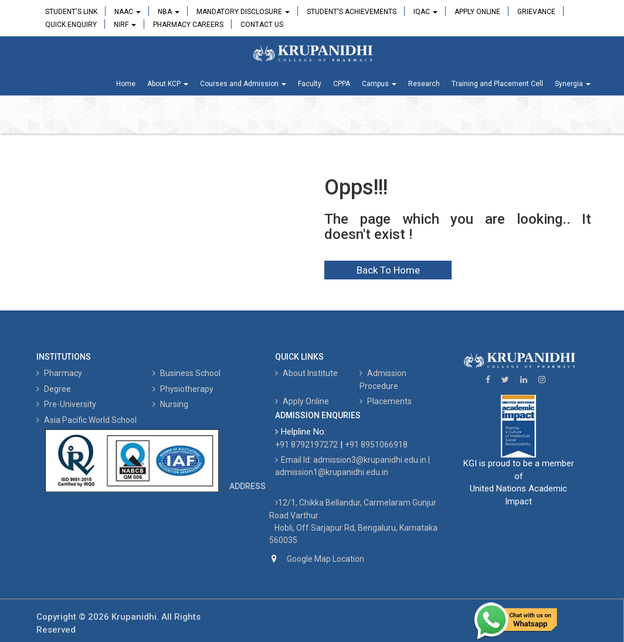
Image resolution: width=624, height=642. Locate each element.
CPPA (341, 84)
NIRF (125, 25)
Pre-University (66, 404)
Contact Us (261, 25)
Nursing (170, 404)
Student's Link (71, 12)
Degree (53, 389)
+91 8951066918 (376, 444)
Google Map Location (325, 559)
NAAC (127, 12)
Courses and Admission (243, 84)
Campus (379, 84)
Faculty (309, 84)
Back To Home (388, 270)
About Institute (306, 373)
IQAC (425, 12)
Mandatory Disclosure (243, 12)
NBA (168, 12)
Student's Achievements (351, 12)
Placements (386, 401)
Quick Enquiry (71, 25)
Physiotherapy (182, 389)
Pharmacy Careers (188, 25)
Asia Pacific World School (86, 420)
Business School (186, 373)
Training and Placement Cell (497, 84)
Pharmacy (59, 373)
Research (424, 84)
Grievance (536, 12)
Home (125, 84)
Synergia (573, 84)
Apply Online (477, 12)
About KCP (167, 84)
